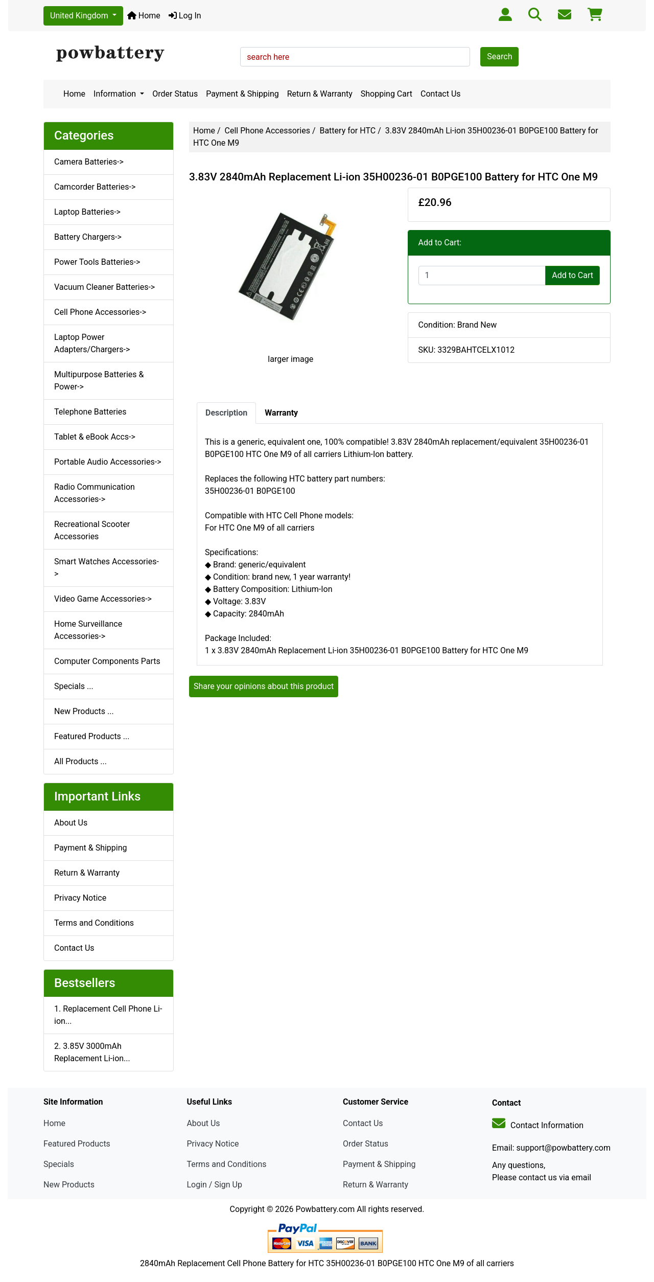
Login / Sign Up (214, 1184)
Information (116, 94)
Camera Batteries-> (89, 162)
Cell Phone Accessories (267, 130)
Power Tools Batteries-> (97, 262)
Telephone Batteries (90, 412)
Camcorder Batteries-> (94, 187)
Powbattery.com (325, 1209)
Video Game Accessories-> (103, 599)
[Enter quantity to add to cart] (482, 275)
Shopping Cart (386, 94)
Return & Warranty (320, 94)
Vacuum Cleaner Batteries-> (104, 287)
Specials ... (74, 686)
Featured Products (76, 1144)
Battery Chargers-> (88, 237)
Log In (185, 15)
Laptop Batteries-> (87, 212)
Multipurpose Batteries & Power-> (99, 381)
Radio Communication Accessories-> (94, 493)
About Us (70, 823)
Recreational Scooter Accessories (92, 530)
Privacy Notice (80, 898)
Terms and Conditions (94, 923)
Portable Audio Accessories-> (107, 462)
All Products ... (80, 761)
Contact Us (441, 94)
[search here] (355, 56)
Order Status (175, 94)
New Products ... (84, 711)
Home (143, 15)
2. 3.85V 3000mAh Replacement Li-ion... (92, 1052)
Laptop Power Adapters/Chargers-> (92, 343)
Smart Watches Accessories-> (106, 568)
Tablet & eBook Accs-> (94, 437)
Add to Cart (572, 275)
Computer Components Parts (107, 661)
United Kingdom (80, 15)
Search (499, 56)
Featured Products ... (92, 736)
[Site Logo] (138, 54)
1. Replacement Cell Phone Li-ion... (108, 1015)
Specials (58, 1164)
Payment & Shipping (242, 94)
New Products (69, 1184)
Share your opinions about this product (264, 686)
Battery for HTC (347, 130)
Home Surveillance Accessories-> (88, 630)
